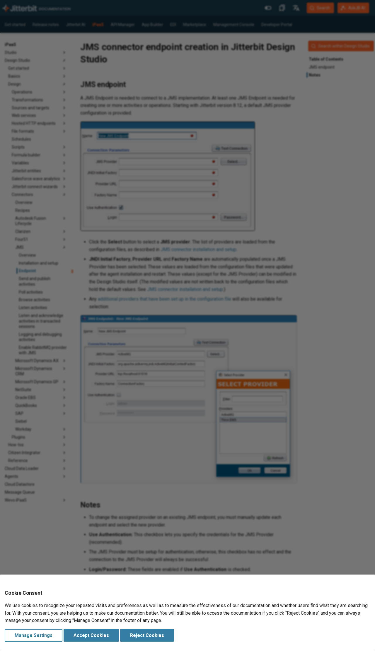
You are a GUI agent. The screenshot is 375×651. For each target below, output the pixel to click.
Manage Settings (33, 635)
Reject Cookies (147, 635)
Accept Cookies (91, 635)
